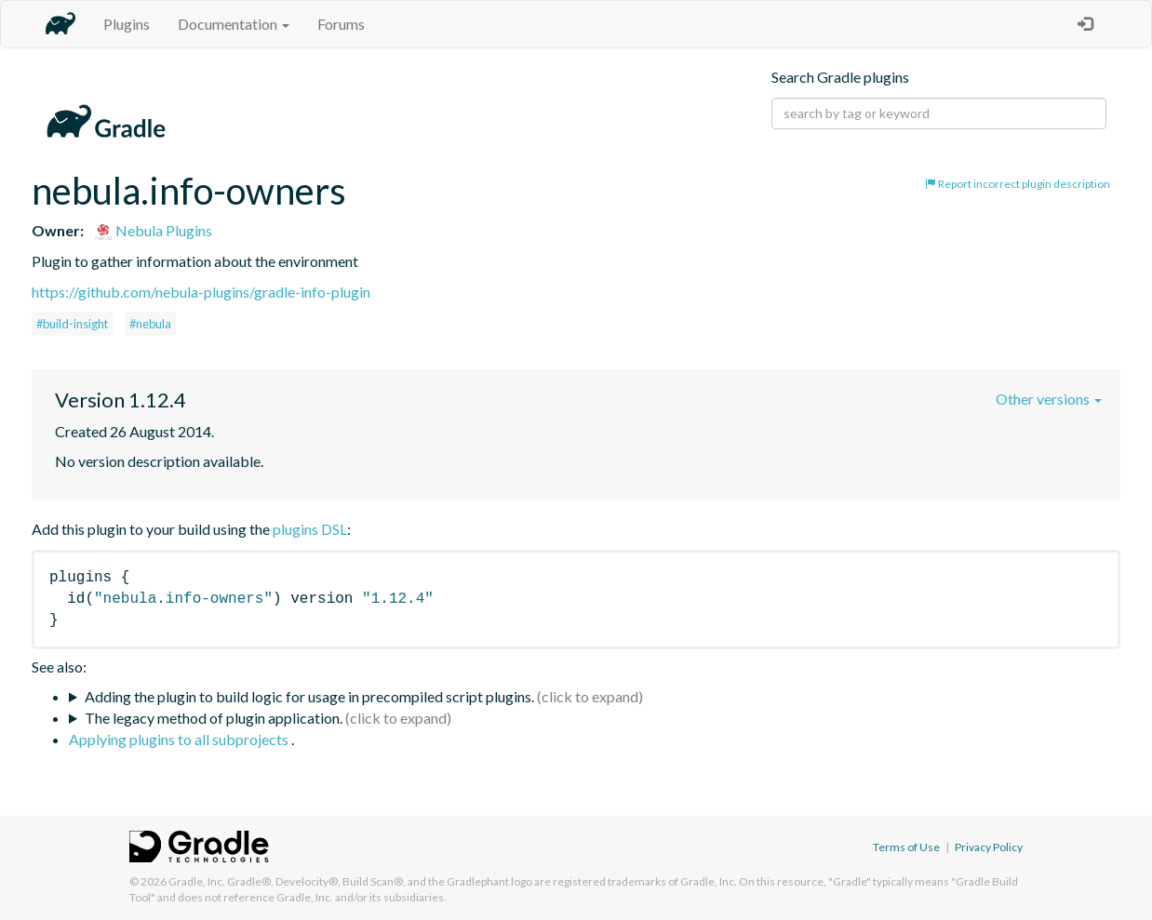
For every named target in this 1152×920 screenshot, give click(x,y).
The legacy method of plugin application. (213, 718)
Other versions (1049, 398)
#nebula (150, 323)
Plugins (126, 24)
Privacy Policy (989, 847)
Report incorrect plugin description (1017, 184)
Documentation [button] (233, 24)
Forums (341, 24)
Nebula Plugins (153, 230)
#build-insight (72, 323)
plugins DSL (310, 529)
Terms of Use (906, 847)
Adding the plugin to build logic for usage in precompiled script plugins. (309, 696)
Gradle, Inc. (196, 881)
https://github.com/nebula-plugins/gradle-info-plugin (201, 291)
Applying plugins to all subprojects (180, 739)
